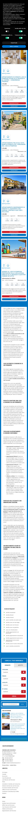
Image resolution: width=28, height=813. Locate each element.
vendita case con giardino (12, 627)
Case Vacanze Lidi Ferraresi (9, 807)
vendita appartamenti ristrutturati (14, 635)
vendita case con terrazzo (12, 625)
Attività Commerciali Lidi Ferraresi (10, 786)
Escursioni (4, 776)
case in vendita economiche (13, 646)
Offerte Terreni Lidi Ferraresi (9, 789)
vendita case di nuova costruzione (14, 643)
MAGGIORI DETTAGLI (14, 103)
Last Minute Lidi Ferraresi (8, 780)
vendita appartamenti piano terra (14, 638)
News (3, 781)
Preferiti (4, 793)
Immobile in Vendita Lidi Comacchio (11, 784)
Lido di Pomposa (14, 85)
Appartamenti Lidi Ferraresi (9, 810)
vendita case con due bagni (13, 622)
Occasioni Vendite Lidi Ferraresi (10, 787)
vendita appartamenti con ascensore (12, 632)
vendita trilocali (10, 617)
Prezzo (4, 676)
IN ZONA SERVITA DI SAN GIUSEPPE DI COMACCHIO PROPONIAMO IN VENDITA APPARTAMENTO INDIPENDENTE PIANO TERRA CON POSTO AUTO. (17, 727)
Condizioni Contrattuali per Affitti (10, 791)
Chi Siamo (4, 772)
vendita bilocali (9, 615)
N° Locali (5, 689)
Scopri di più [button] (14, 42)
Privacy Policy (5, 765)
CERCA (14, 696)
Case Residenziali (6, 778)
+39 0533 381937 (14, 106)
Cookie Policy (13, 765)
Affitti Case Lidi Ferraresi (8, 805)
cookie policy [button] (8, 13)
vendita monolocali (10, 612)
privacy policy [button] (21, 7)
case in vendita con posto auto (13, 620)
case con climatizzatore (11, 630)
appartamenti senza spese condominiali (12, 640)
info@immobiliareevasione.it (13, 763)
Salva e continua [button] (14, 46)
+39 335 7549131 (9, 759)
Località (4, 682)
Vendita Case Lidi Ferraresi (9, 803)
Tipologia (5, 669)
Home (3, 801)
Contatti (4, 774)
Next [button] (26, 54)
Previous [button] (1, 54)
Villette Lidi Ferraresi (7, 809)
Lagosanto (12, 216)
